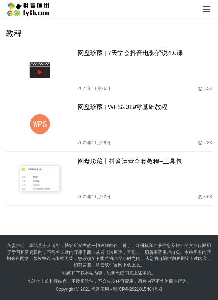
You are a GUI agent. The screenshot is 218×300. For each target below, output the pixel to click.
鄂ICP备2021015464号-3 (137, 289)
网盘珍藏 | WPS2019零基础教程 (122, 107)
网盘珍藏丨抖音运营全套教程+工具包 (130, 161)
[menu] (206, 9)
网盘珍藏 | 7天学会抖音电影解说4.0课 (130, 53)
